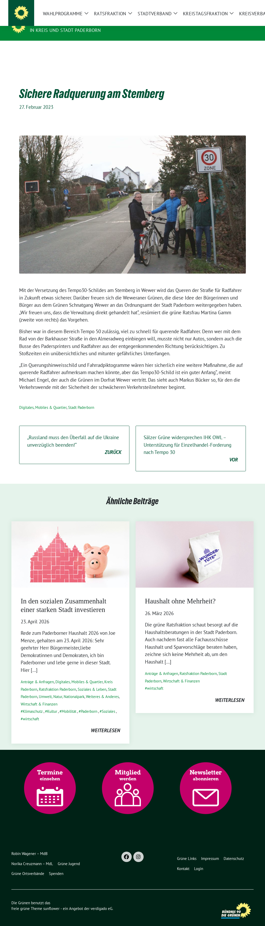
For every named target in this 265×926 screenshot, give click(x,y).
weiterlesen (105, 722)
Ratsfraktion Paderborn (57, 681)
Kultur (52, 703)
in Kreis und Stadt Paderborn (65, 30)
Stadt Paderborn (81, 399)
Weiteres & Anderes (102, 688)
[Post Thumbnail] (70, 546)
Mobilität (69, 703)
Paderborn (89, 703)
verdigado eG (101, 900)
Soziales (108, 703)
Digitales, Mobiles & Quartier (43, 399)
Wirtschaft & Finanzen (39, 696)
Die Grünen (45, 23)
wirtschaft (31, 710)
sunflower (51, 900)
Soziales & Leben (92, 681)
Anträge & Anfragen (37, 673)
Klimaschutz (33, 703)
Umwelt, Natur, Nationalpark (61, 688)
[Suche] (237, 6)
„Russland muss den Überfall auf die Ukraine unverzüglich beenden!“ (74, 437)
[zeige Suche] (244, 6)
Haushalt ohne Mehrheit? (180, 593)
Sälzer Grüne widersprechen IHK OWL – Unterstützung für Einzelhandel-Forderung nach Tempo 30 (191, 440)
